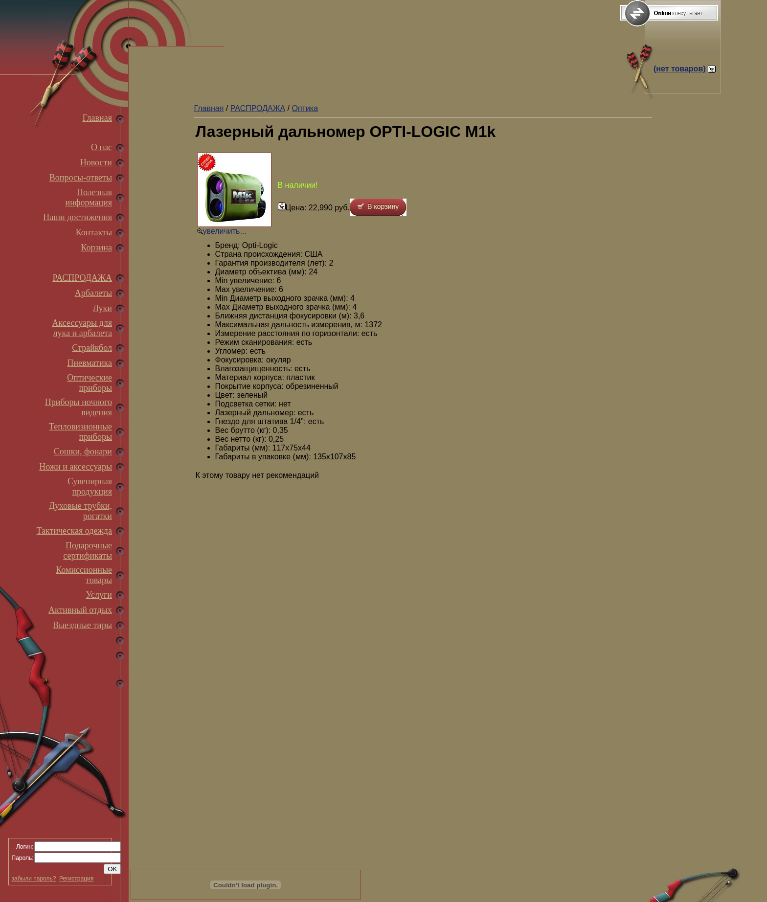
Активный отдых (80, 610)
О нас (101, 147)
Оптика (305, 108)
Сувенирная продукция (90, 486)
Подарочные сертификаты (87, 551)
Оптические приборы (89, 383)
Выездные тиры (82, 625)
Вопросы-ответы (80, 177)
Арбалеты (93, 293)
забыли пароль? (34, 878)
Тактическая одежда (74, 531)
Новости (96, 162)
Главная (97, 118)
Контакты (94, 232)
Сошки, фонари (83, 451)
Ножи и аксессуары (75, 467)
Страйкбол (92, 348)
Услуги (99, 595)
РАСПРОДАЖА (82, 278)
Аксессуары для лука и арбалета (82, 328)
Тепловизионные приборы (80, 432)
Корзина (96, 247)
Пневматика (89, 363)
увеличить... (225, 231)
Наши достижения (77, 217)
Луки (102, 308)
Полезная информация (89, 197)
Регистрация (76, 878)
